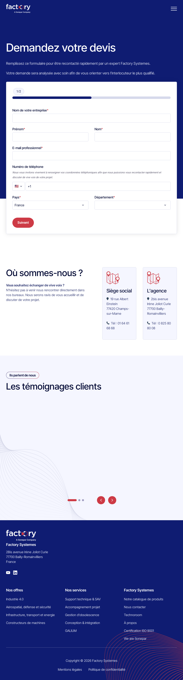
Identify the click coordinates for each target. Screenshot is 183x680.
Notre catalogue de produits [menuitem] (143, 599)
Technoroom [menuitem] (133, 615)
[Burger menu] (174, 9)
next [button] (112, 500)
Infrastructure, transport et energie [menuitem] (30, 615)
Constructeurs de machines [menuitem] (25, 623)
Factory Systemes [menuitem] (139, 590)
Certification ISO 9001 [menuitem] (139, 631)
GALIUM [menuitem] (71, 631)
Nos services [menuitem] (75, 590)
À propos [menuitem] (130, 623)
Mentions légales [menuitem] (70, 669)
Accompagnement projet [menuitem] (82, 607)
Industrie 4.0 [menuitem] (15, 599)
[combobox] (50, 205)
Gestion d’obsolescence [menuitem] (82, 615)
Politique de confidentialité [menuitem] (106, 669)
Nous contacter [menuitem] (135, 607)
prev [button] (101, 500)
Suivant (23, 223)
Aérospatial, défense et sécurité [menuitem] (28, 607)
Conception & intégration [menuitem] (82, 623)
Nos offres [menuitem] (14, 590)
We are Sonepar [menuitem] (135, 639)
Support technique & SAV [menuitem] (83, 599)
